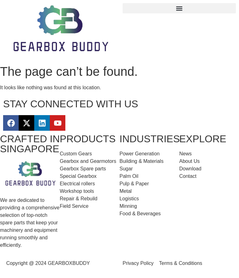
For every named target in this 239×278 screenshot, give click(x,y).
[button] (179, 8)
